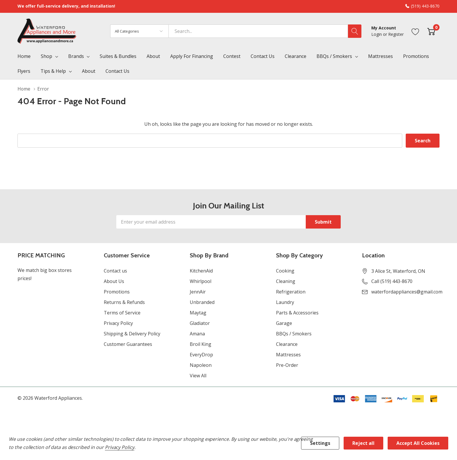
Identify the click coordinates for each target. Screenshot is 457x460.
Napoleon (201, 365)
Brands (76, 56)
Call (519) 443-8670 (391, 281)
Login (377, 34)
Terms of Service (122, 312)
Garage (284, 323)
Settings (320, 443)
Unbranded (202, 302)
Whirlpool (200, 281)
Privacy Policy (118, 323)
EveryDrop (201, 354)
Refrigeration (290, 292)
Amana (197, 333)
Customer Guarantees (128, 344)
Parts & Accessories (297, 312)
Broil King (200, 344)
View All (198, 375)
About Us (114, 281)
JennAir (198, 292)
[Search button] (354, 31)
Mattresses (288, 354)
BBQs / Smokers (334, 56)
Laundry (285, 302)
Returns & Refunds (124, 302)
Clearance (287, 344)
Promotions (117, 292)
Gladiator (200, 323)
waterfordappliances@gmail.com (406, 292)
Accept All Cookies (418, 443)
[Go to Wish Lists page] (415, 31)
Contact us (115, 271)
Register (396, 34)
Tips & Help (53, 71)
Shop (46, 56)
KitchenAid (201, 271)
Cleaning (285, 281)
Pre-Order (287, 365)
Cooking (285, 271)
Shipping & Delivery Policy (132, 333)
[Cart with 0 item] (431, 31)
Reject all (363, 443)
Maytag (198, 312)
